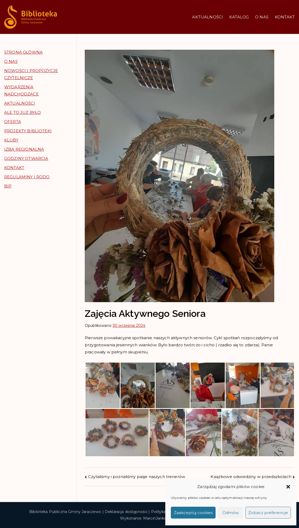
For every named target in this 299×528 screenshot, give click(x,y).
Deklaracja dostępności (126, 511)
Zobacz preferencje (268, 512)
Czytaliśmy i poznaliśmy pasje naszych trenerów (136, 476)
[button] (288, 486)
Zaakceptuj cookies (193, 512)
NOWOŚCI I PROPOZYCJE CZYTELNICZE (31, 74)
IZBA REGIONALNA (24, 149)
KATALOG (239, 16)
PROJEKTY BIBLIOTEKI (28, 130)
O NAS (261, 16)
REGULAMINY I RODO (27, 176)
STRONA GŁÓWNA (23, 52)
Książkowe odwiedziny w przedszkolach (251, 476)
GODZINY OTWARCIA (26, 158)
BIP (8, 186)
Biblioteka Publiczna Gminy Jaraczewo (65, 511)
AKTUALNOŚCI (207, 16)
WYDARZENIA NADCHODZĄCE (21, 90)
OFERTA (12, 121)
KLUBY (11, 140)
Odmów (230, 512)
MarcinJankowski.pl (161, 518)
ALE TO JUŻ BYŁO (22, 112)
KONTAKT (285, 16)
